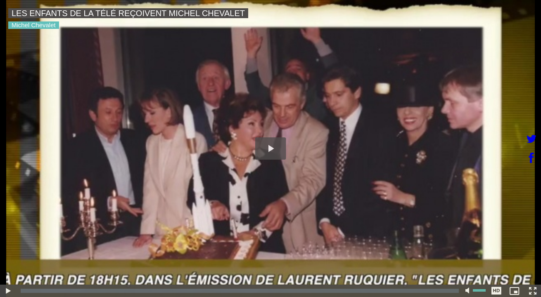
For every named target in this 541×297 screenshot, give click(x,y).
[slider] (240, 291)
